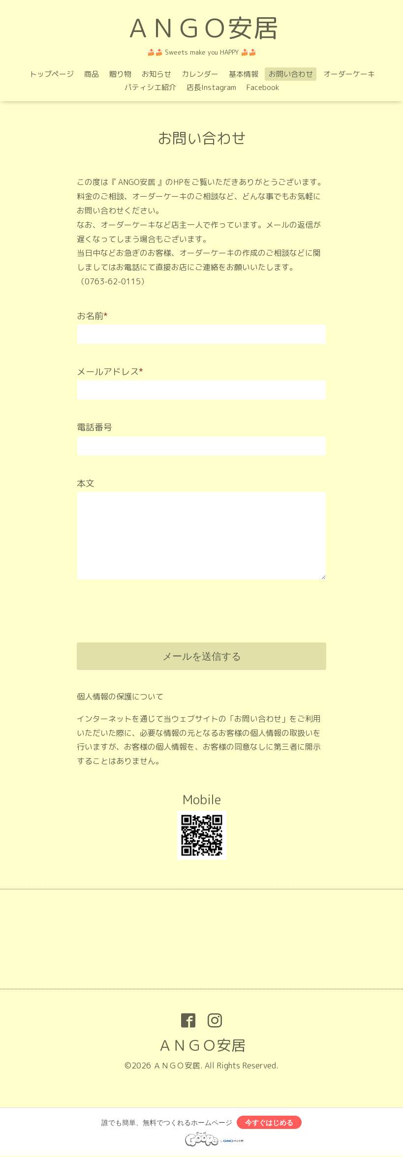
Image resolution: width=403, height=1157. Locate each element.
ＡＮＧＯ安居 (202, 28)
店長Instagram (211, 87)
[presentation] (151, 603)
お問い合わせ (291, 74)
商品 (91, 74)
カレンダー (200, 74)
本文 (85, 483)
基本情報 (243, 74)
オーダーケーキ (349, 74)
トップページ (52, 74)
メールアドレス (110, 371)
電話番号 (94, 427)
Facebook (263, 87)
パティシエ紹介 (150, 87)
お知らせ (156, 74)
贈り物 (120, 74)
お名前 (92, 316)
